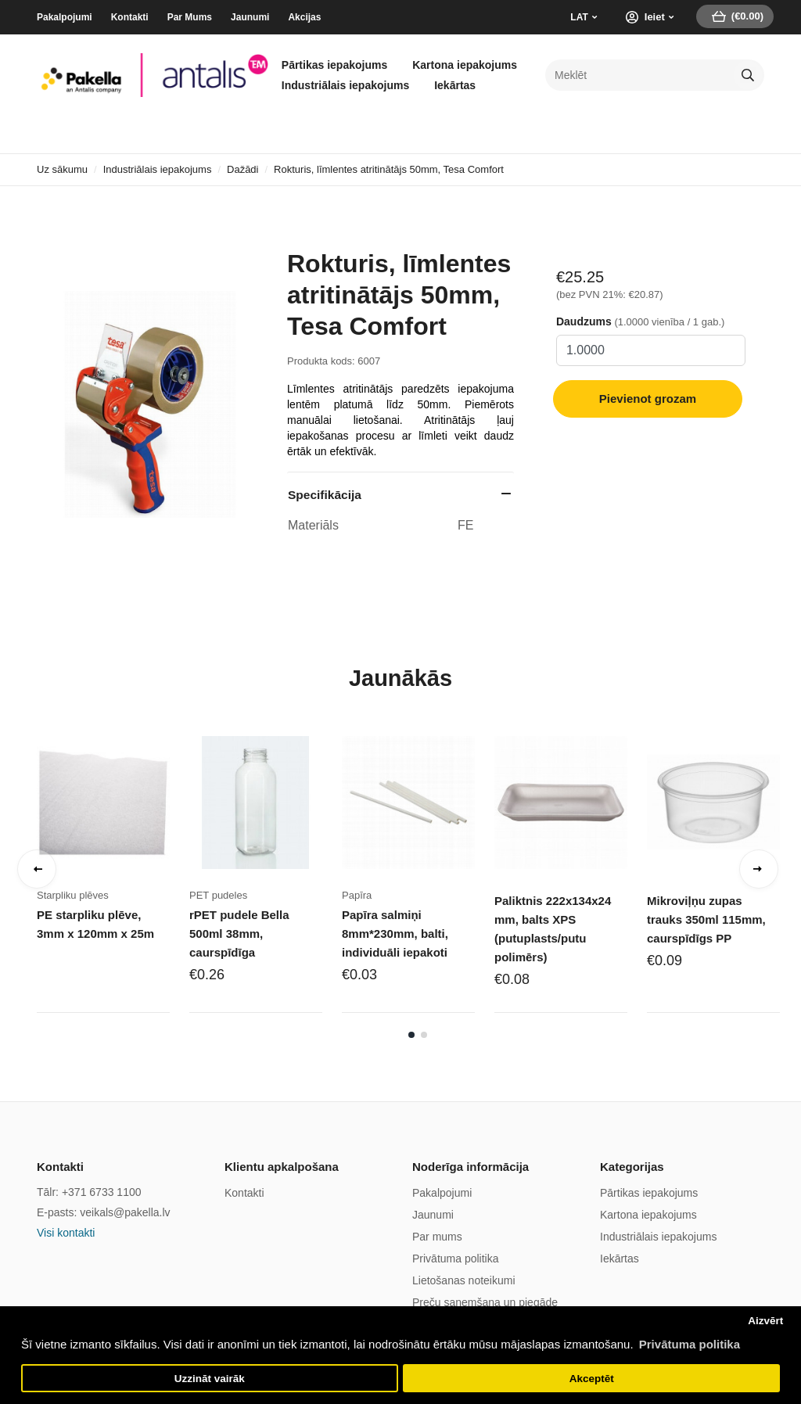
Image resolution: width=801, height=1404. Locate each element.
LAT (578, 17)
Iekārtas (455, 85)
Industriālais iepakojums (345, 85)
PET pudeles (218, 895)
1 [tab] (411, 1035)
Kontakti (130, 17)
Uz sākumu (62, 169)
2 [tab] (424, 1035)
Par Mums (189, 17)
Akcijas (304, 17)
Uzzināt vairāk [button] (209, 1378)
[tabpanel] (113, 874)
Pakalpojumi (64, 17)
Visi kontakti (66, 1232)
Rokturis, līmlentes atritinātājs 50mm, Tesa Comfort (389, 169)
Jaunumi (250, 17)
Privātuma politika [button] (689, 1344)
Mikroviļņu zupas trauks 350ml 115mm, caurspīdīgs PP (706, 919)
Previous (36, 869)
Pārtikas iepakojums (334, 65)
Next (758, 869)
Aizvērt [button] (765, 1321)
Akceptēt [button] (591, 1378)
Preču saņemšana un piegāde (485, 1302)
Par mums (437, 1236)
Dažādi (242, 169)
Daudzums (584, 321)
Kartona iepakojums (464, 65)
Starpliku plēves (73, 895)
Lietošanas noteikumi (463, 1280)
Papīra (357, 895)
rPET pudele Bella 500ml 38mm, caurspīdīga (239, 933)
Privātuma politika (455, 1258)
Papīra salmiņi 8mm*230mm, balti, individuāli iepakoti (395, 933)
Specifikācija (324, 494)
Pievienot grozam (647, 398)
